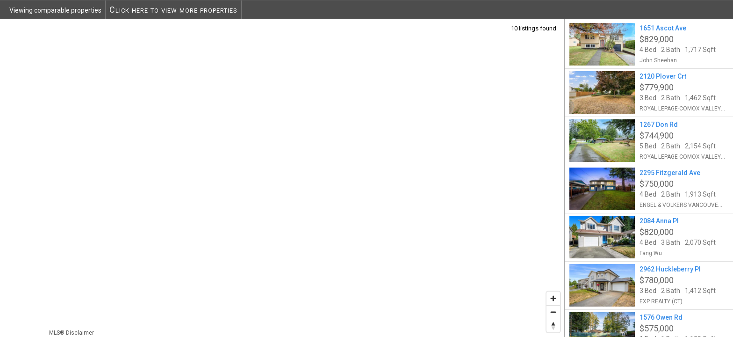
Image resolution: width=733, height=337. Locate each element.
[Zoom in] (553, 298)
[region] (282, 177)
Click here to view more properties (173, 10)
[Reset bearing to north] (553, 325)
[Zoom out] (553, 312)
